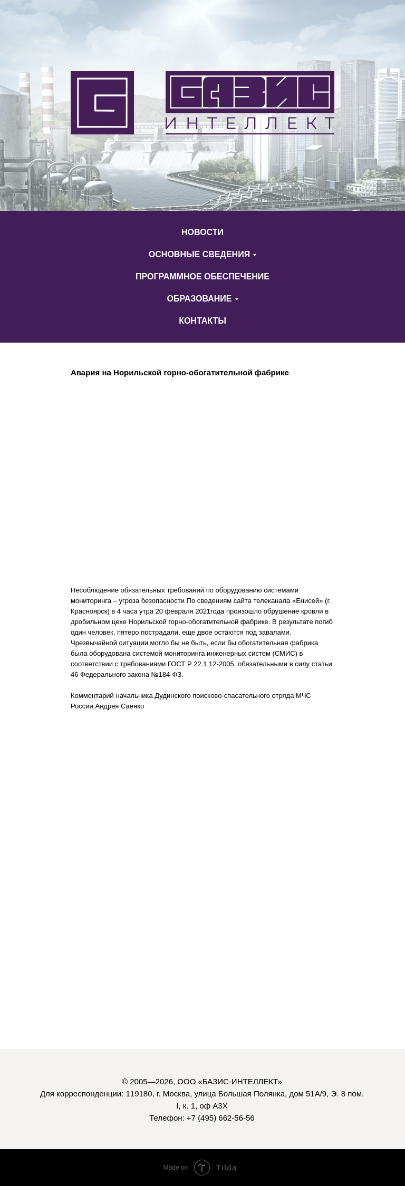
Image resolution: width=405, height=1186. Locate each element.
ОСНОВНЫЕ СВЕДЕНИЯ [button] (199, 254)
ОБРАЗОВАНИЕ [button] (199, 298)
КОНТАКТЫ (202, 320)
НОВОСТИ (202, 232)
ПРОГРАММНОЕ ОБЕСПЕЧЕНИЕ (202, 276)
